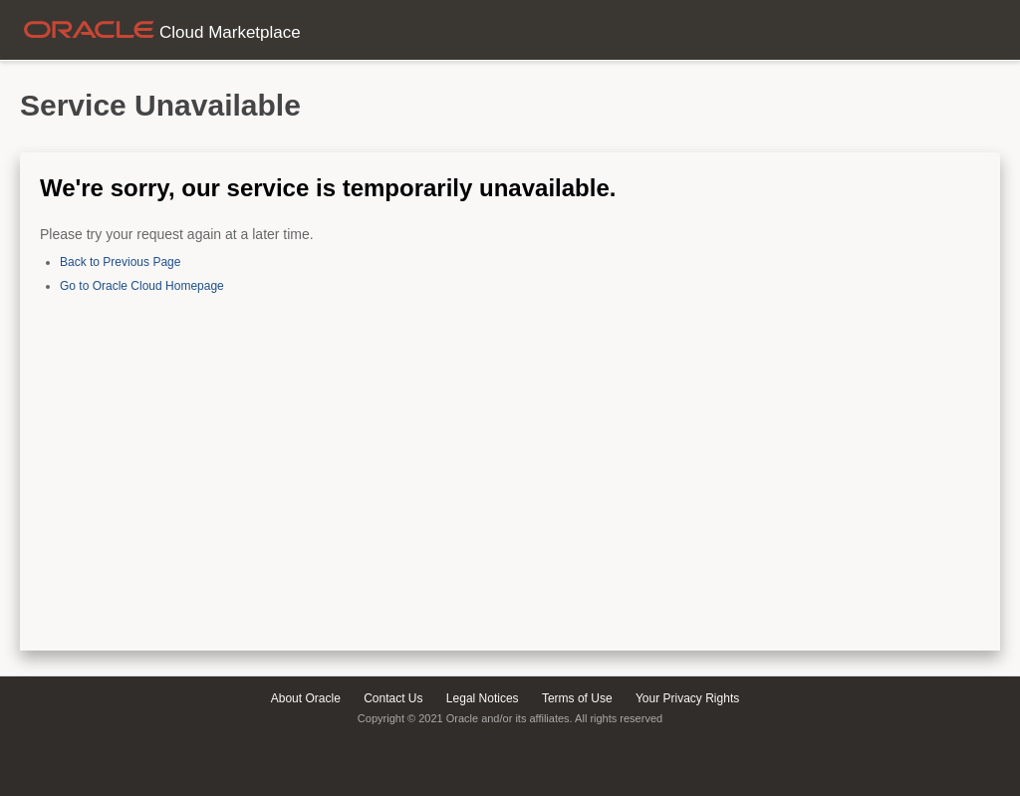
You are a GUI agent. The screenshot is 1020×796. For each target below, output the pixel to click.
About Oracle (306, 698)
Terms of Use (577, 698)
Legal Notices (482, 698)
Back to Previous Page (120, 262)
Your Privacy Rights (687, 698)
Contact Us (393, 698)
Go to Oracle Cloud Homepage (142, 286)
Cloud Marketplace (160, 31)
